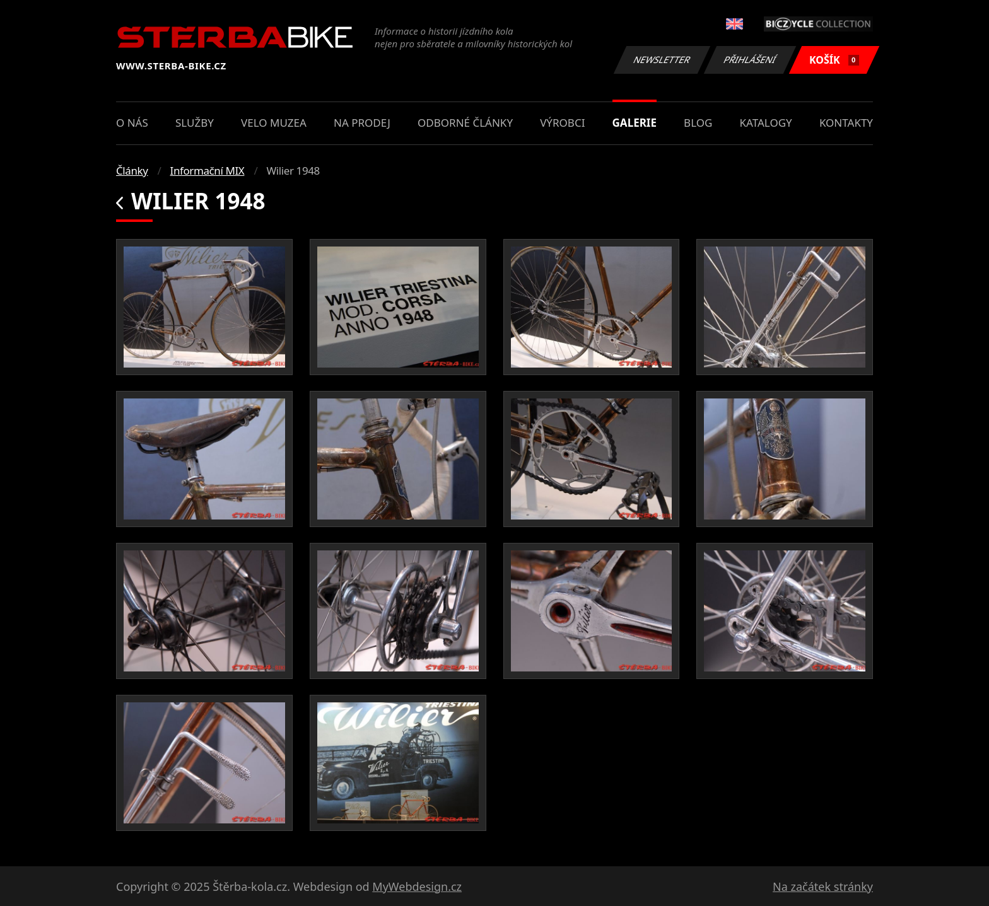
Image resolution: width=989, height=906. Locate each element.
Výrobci (562, 122)
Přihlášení (749, 60)
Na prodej (362, 122)
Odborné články (465, 122)
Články (132, 170)
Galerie (634, 122)
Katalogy (766, 122)
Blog (698, 122)
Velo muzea (274, 122)
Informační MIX (207, 170)
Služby (194, 122)
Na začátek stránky (823, 886)
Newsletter (662, 60)
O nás (132, 122)
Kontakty (846, 122)
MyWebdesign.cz (417, 886)
